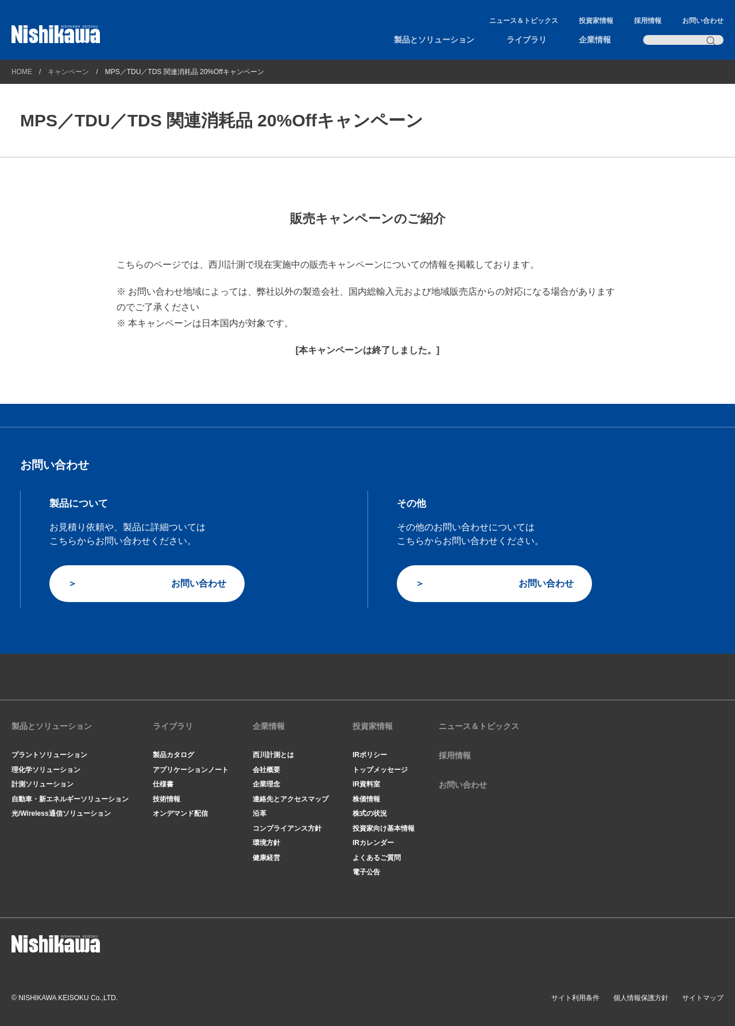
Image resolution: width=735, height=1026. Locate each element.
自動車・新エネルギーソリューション (70, 799)
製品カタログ (173, 755)
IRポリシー (370, 755)
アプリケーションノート (191, 770)
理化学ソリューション (45, 770)
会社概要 (266, 770)
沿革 (259, 813)
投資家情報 (596, 21)
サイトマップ (703, 998)
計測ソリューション (42, 784)
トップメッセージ (380, 770)
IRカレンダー (373, 843)
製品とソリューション (434, 39)
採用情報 (648, 21)
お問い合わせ (703, 21)
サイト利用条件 (575, 998)
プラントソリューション (49, 755)
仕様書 (163, 784)
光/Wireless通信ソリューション (61, 813)
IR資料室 (366, 784)
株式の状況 (370, 813)
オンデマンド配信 (180, 813)
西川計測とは (273, 755)
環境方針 (266, 843)
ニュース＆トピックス (523, 21)
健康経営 (266, 858)
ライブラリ (526, 39)
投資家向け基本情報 (384, 828)
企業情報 (595, 39)
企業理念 (266, 784)
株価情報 (366, 799)
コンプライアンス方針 (287, 828)
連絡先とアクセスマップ (290, 799)
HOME (21, 72)
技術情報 (166, 799)
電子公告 (366, 872)
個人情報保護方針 (640, 998)
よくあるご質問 (377, 858)
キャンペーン (68, 72)
